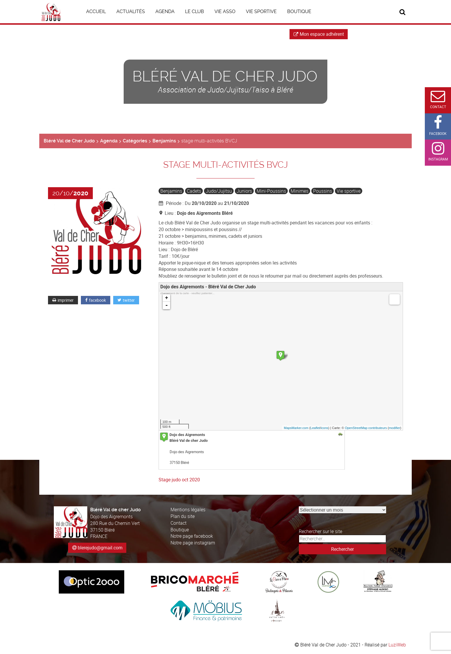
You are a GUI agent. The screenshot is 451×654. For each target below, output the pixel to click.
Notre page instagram (193, 542)
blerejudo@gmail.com (100, 547)
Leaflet (315, 428)
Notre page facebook (192, 536)
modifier (394, 428)
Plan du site (183, 516)
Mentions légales (188, 509)
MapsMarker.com (296, 428)
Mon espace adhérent (319, 34)
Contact (179, 523)
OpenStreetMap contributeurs (366, 428)
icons (325, 428)
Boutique (180, 529)
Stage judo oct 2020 (179, 479)
